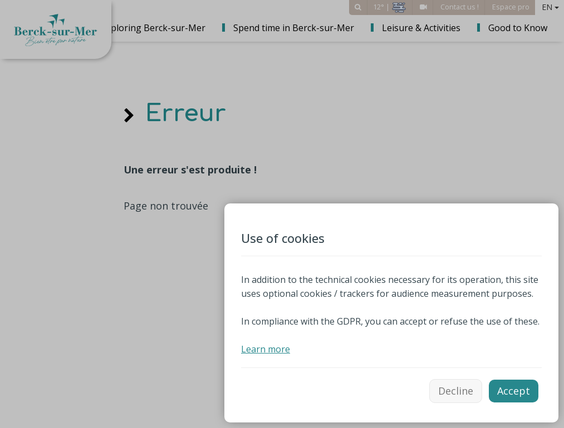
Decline (455, 390)
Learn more (265, 349)
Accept (513, 390)
